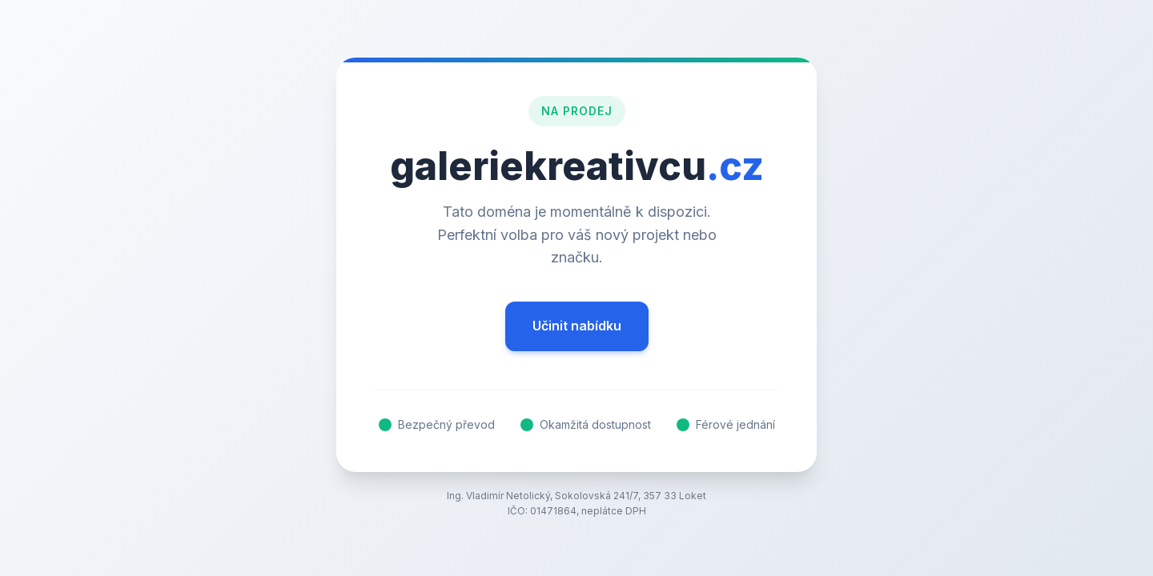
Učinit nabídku (576, 326)
